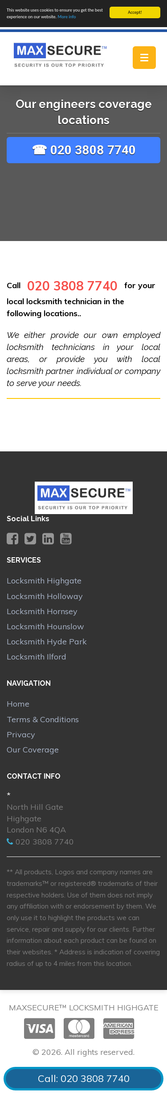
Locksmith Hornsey (42, 611)
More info (66, 17)
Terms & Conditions (43, 719)
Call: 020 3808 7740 (84, 1078)
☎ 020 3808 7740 (84, 149)
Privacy (21, 734)
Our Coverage (33, 749)
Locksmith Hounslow (45, 626)
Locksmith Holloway (45, 596)
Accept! (135, 12)
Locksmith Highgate (44, 580)
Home (18, 704)
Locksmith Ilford (36, 657)
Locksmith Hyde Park (47, 641)
